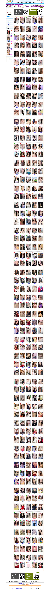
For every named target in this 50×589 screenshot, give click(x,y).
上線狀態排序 (9, 22)
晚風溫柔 (11, 54)
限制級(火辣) (34, 16)
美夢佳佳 (11, 49)
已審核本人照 (9, 24)
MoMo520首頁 (38, 0)
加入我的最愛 (41, 0)
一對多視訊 (29, 82)
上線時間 (8, 20)
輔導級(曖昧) (38, 16)
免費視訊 (23, 23)
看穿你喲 (11, 36)
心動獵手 (11, 41)
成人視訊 (8, 26)
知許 (11, 33)
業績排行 (8, 19)
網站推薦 (8, 23)
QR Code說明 (41, 7)
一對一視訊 (29, 275)
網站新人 (8, 21)
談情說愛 (8, 25)
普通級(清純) (42, 16)
